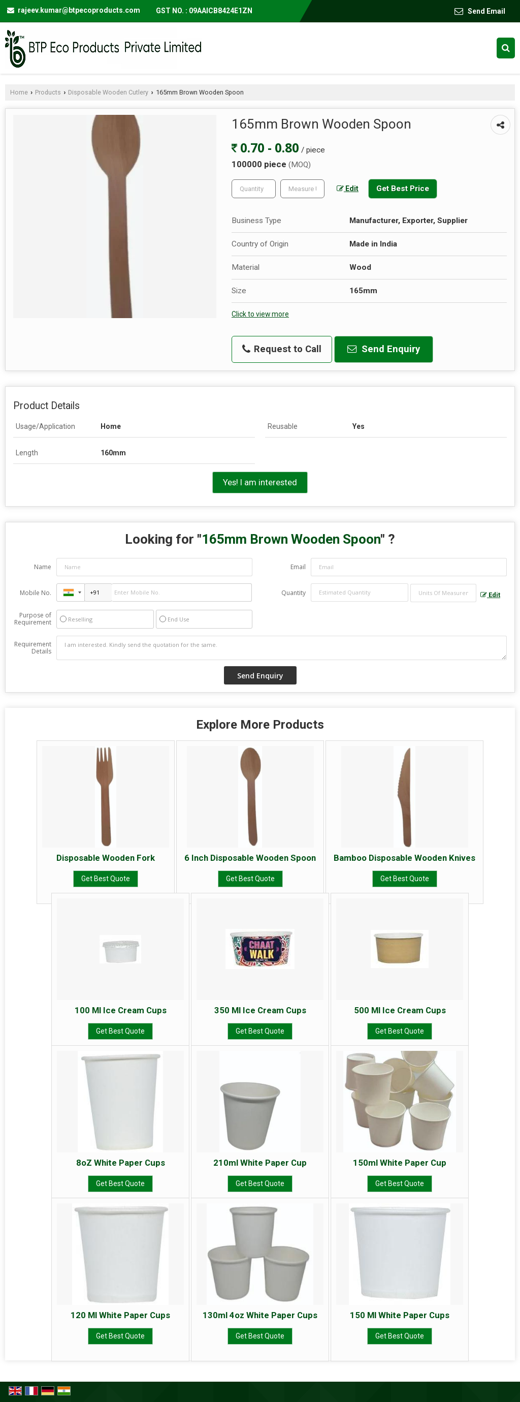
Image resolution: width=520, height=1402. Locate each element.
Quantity (293, 592)
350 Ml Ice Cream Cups (260, 1010)
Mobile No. (35, 592)
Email (298, 567)
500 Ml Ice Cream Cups (400, 1010)
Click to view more (260, 314)
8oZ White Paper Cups (120, 1163)
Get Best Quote (105, 879)
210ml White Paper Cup (260, 1163)
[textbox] (302, 188)
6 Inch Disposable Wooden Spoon (250, 858)
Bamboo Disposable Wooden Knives (404, 858)
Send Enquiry (383, 349)
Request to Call (281, 349)
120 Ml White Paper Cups (120, 1315)
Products (48, 92)
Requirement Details (32, 648)
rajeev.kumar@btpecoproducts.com (79, 10)
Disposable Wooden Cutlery (108, 92)
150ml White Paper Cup (399, 1163)
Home (19, 92)
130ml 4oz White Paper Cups (260, 1315)
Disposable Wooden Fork (105, 858)
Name (42, 567)
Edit (348, 188)
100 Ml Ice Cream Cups (121, 1010)
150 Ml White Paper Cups (399, 1315)
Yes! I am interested (260, 482)
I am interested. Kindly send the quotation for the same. (281, 648)
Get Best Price (402, 188)
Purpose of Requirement (32, 619)
